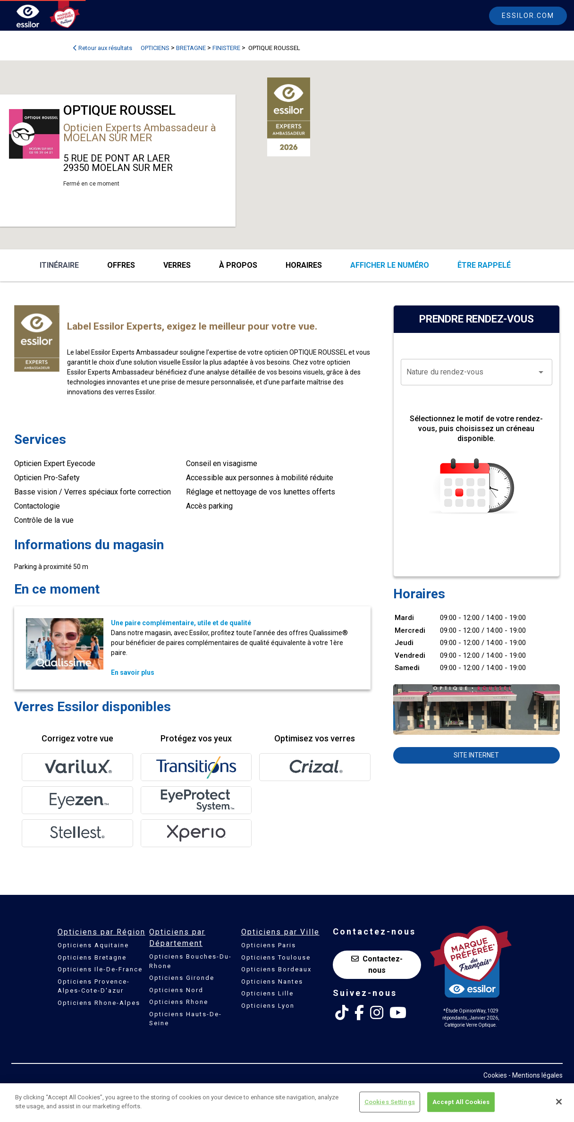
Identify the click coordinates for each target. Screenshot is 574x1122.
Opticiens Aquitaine (93, 945)
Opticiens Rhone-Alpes (99, 1002)
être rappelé (484, 265)
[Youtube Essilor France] (398, 1013)
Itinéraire (59, 265)
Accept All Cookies (461, 1101)
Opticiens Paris (268, 945)
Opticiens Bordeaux (276, 969)
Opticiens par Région (101, 931)
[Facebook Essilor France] (359, 1013)
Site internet (476, 755)
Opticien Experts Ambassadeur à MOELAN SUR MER (139, 133)
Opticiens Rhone (178, 1001)
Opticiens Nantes (272, 981)
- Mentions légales (535, 1075)
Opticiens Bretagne (92, 957)
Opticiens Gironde (181, 977)
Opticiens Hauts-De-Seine (185, 1019)
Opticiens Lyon (268, 1005)
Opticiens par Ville (280, 931)
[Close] (559, 1101)
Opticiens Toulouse (276, 957)
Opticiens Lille (267, 993)
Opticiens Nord (176, 990)
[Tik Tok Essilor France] (342, 1013)
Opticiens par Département (177, 937)
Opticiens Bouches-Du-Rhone (190, 961)
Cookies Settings (389, 1101)
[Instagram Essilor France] (377, 1013)
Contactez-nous (377, 964)
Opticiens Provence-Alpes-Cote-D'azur (94, 986)
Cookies (495, 1075)
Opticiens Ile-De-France (100, 969)
